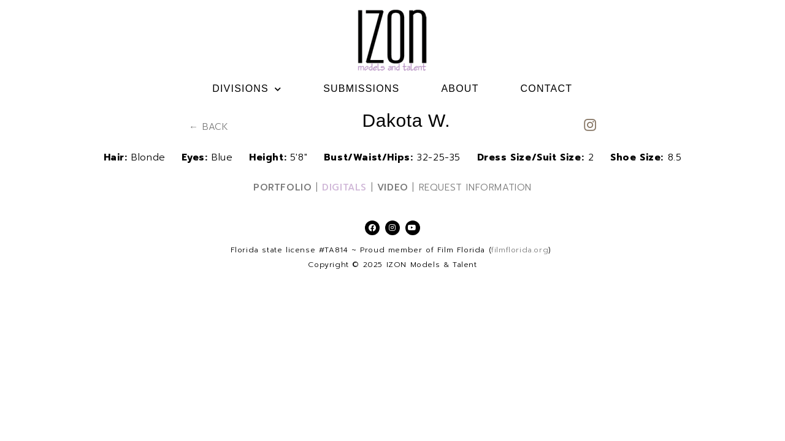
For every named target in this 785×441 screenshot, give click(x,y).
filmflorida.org (519, 249)
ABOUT (459, 88)
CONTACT (547, 88)
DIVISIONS (246, 89)
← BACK (209, 127)
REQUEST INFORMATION (475, 187)
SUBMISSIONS (361, 88)
